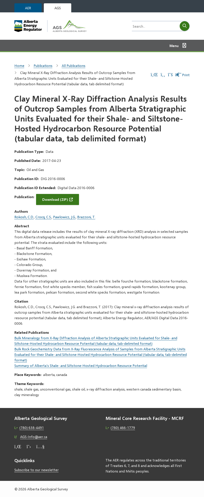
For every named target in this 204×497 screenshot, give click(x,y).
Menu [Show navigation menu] (174, 46)
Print (182, 75)
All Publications (73, 65)
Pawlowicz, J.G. (64, 217)
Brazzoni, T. (86, 217)
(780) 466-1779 (123, 427)
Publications (43, 65)
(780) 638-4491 (31, 427)
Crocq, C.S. (43, 217)
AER (28, 8)
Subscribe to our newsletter (36, 470)
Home (19, 65)
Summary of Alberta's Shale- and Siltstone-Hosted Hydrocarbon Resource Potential (80, 365)
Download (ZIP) (55, 199)
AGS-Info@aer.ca (33, 436)
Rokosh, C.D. (24, 217)
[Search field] (154, 26)
